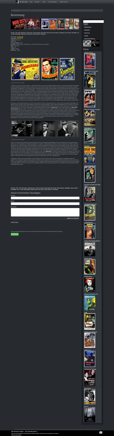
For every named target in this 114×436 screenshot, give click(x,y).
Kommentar (14, 206)
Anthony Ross (29, 32)
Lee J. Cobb (20, 189)
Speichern (15, 234)
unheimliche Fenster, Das (90, 204)
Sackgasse (87, 146)
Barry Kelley (43, 32)
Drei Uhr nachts (88, 258)
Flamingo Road (88, 276)
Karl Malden (74, 32)
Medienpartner (87, 27)
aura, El (86, 406)
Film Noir (37, 1)
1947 (19, 32)
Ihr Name (13, 195)
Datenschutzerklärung (89, 38)
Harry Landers (68, 32)
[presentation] (22, 228)
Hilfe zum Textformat (73, 218)
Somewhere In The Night (90, 369)
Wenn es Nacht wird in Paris (91, 71)
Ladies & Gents (64, 1)
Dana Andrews (55, 32)
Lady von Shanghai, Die (90, 165)
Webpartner (87, 30)
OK (101, 432)
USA (17, 32)
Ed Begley (61, 32)
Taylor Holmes (37, 34)
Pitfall (85, 312)
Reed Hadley (17, 34)
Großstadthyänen (88, 222)
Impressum (87, 33)
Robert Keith (24, 34)
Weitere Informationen (16, 434)
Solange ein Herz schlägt (90, 89)
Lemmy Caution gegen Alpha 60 (92, 240)
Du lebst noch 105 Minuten (90, 332)
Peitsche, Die (87, 350)
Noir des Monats (53, 1)
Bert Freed (49, 32)
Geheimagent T (88, 128)
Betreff (12, 201)
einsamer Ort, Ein (88, 52)
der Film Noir (24, 2)
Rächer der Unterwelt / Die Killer (92, 109)
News (31, 1)
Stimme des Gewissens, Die (91, 294)
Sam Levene (30, 34)
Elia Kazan (23, 32)
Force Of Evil (87, 388)
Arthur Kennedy (36, 32)
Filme (44, 1)
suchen (85, 24)
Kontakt (86, 35)
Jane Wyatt (42, 34)
